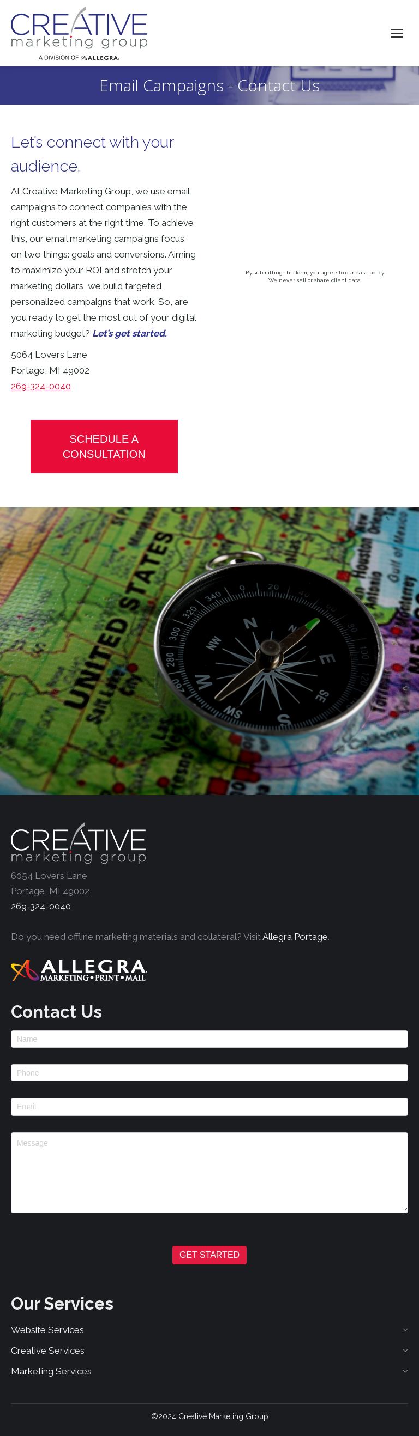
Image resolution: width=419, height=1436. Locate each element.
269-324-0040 (41, 386)
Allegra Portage (295, 936)
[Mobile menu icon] (397, 33)
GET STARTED (209, 1255)
